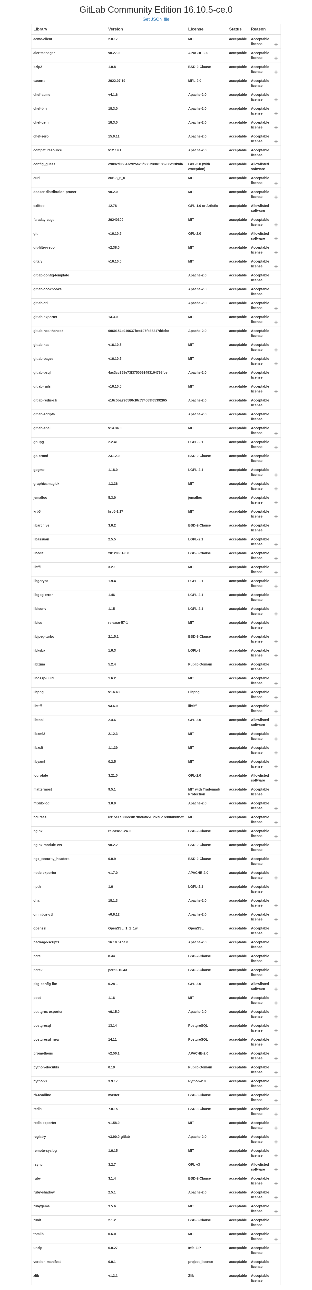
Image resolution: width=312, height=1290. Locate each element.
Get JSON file (156, 19)
